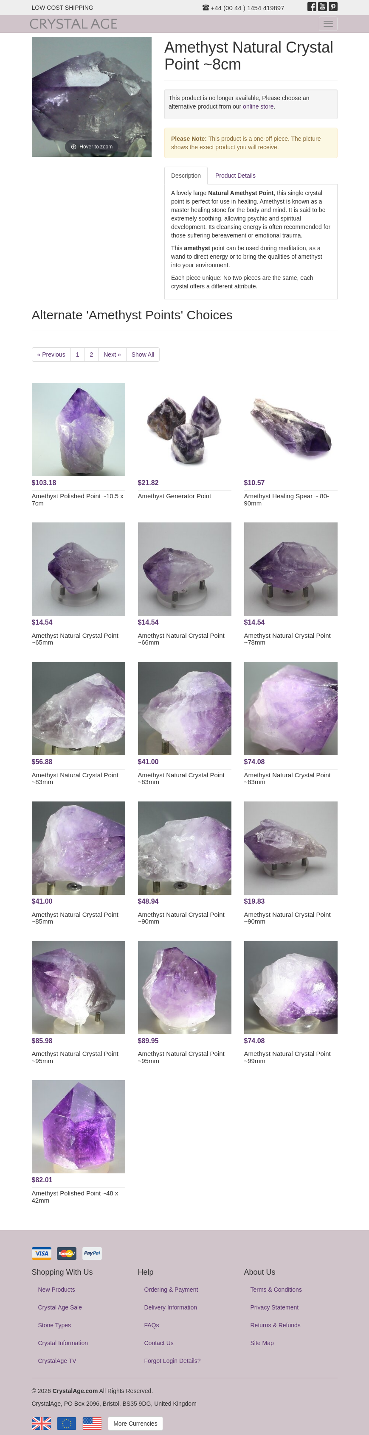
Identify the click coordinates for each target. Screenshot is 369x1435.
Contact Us (159, 1343)
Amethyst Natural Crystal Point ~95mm (75, 1057)
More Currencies (135, 1423)
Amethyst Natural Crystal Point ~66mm (181, 639)
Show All (143, 354)
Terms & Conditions (276, 1289)
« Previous (51, 354)
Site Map (262, 1343)
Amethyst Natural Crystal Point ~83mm (75, 778)
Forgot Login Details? (172, 1360)
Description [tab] (186, 175)
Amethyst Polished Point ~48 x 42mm (75, 1196)
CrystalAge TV (57, 1360)
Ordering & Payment (171, 1289)
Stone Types (54, 1325)
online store (258, 106)
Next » (112, 354)
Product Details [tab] (235, 175)
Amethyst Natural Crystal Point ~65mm (75, 639)
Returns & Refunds (276, 1325)
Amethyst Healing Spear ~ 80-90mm (287, 499)
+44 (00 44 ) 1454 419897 (243, 7)
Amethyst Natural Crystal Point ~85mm (75, 918)
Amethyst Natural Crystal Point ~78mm (287, 639)
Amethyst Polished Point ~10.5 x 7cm (78, 499)
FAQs (151, 1325)
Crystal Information (63, 1343)
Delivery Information (170, 1307)
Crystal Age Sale (60, 1307)
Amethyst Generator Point (174, 496)
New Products (56, 1289)
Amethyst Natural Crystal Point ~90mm (181, 918)
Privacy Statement (275, 1307)
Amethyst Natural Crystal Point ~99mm (287, 1057)
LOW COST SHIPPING (62, 7)
